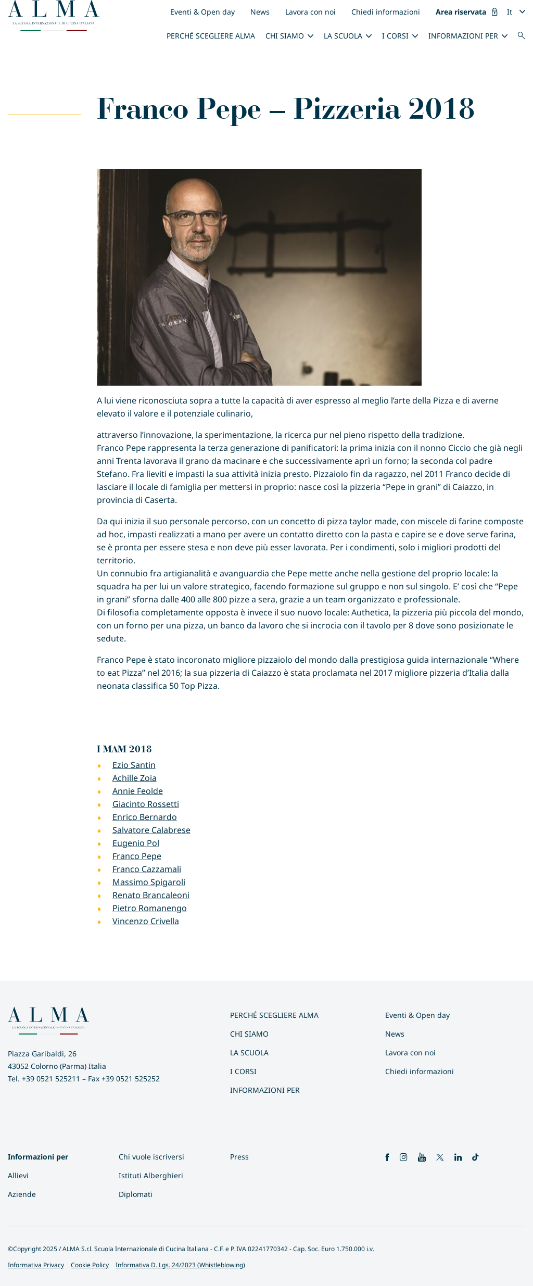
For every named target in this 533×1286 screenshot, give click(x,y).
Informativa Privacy (36, 1264)
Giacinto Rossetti (145, 804)
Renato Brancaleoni (150, 895)
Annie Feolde (137, 791)
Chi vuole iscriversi (151, 1157)
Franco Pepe (136, 856)
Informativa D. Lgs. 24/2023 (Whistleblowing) (180, 1264)
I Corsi (395, 36)
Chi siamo (284, 36)
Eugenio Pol (135, 843)
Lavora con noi (310, 12)
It (509, 12)
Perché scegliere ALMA (211, 36)
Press (239, 1157)
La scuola (343, 36)
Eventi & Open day (202, 12)
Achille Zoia (134, 778)
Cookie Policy (90, 1264)
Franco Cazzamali (146, 869)
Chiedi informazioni (385, 12)
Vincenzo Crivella (145, 921)
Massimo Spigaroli (148, 882)
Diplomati (136, 1194)
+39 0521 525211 (51, 1078)
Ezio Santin (134, 765)
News (260, 12)
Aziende (22, 1194)
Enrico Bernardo (144, 817)
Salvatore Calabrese (151, 830)
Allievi (18, 1175)
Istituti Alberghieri (151, 1175)
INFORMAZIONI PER (463, 36)
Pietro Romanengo (149, 908)
